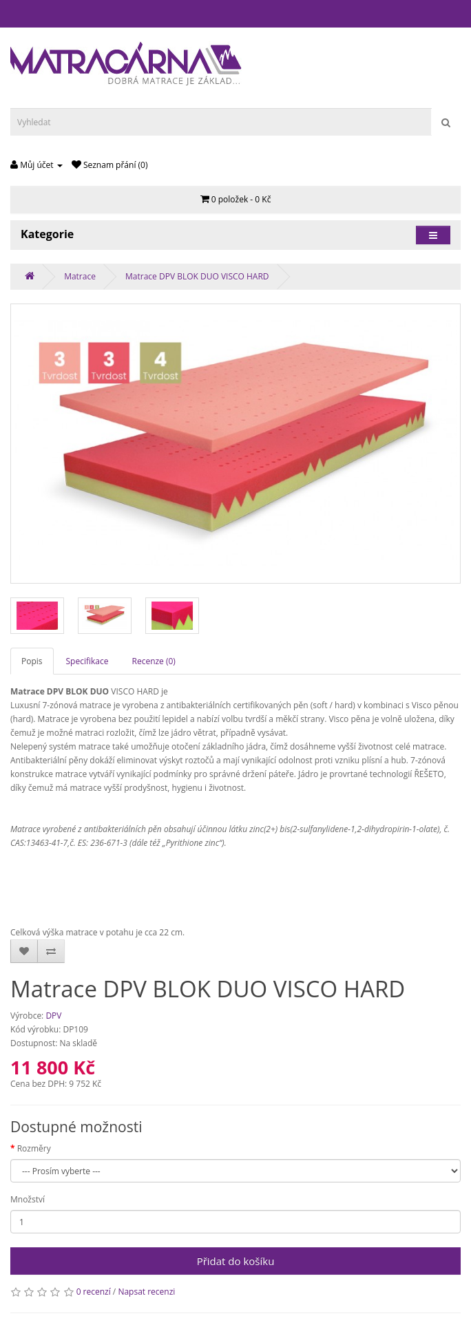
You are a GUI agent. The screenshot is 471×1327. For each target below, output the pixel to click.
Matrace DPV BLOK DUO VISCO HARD (197, 276)
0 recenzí (93, 1291)
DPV (53, 1015)
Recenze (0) (154, 661)
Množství (27, 1199)
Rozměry (34, 1148)
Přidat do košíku (236, 1261)
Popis (32, 661)
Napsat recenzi (146, 1291)
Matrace (80, 276)
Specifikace (87, 661)
